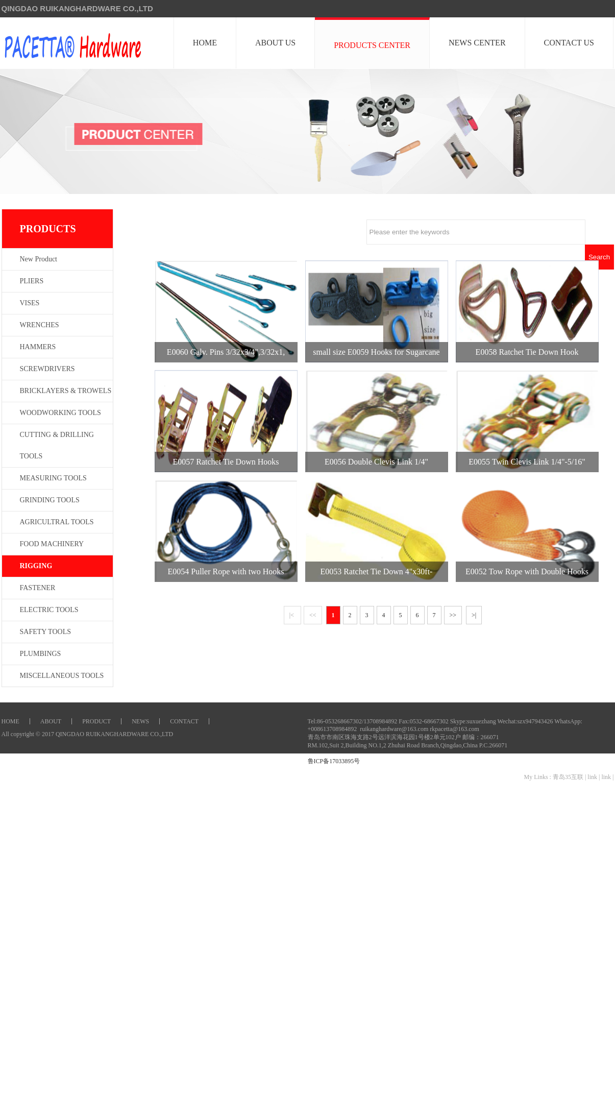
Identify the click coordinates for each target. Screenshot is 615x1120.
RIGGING (36, 566)
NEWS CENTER (477, 42)
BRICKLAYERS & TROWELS (66, 391)
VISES (30, 303)
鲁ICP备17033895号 (334, 761)
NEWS (140, 721)
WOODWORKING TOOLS (60, 413)
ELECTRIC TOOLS (49, 610)
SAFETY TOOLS (45, 632)
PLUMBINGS (40, 654)
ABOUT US (276, 42)
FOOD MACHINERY (52, 544)
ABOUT (50, 721)
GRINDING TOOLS (50, 500)
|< (292, 615)
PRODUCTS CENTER (372, 45)
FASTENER (38, 588)
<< (312, 615)
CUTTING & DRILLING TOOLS (57, 445)
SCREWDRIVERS (47, 369)
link (592, 777)
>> (453, 615)
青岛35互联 (568, 777)
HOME (205, 42)
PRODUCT (96, 721)
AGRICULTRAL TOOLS (57, 522)
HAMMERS (38, 347)
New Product (39, 259)
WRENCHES (39, 325)
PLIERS (32, 281)
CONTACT (184, 721)
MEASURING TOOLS (53, 478)
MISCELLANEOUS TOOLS (62, 675)
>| (474, 615)
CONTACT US (570, 42)
